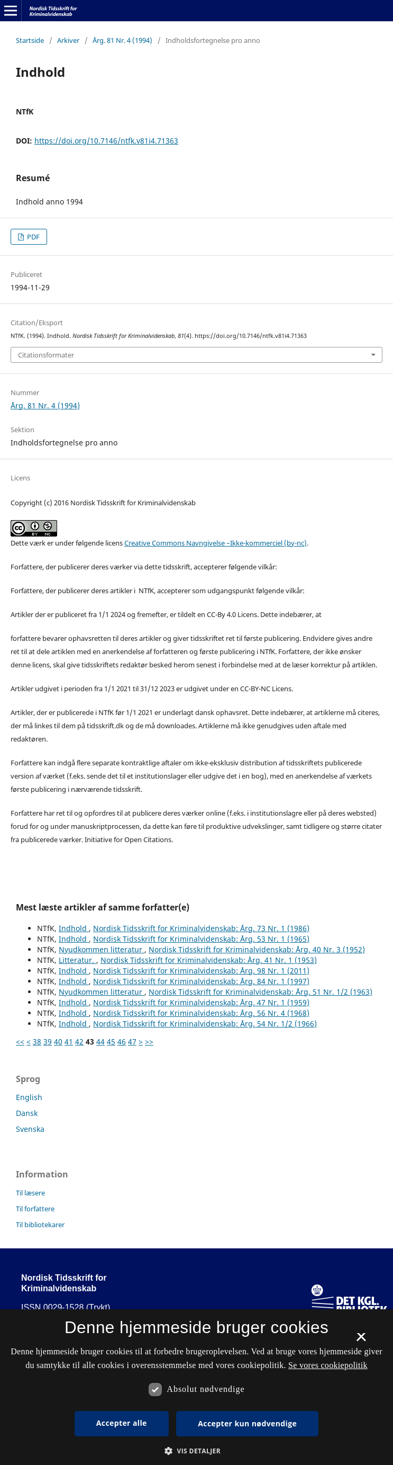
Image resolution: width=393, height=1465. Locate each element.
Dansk (27, 1113)
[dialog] (196, 1387)
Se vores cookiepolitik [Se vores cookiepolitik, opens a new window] (328, 1365)
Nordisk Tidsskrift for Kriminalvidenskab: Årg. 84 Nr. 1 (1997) (201, 981)
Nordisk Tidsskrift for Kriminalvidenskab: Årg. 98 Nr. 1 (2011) (201, 971)
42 (79, 1042)
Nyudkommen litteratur (101, 949)
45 (111, 1042)
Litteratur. (77, 960)
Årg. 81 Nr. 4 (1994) (122, 40)
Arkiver (68, 40)
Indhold (74, 928)
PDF (32, 237)
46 (121, 1042)
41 (69, 1042)
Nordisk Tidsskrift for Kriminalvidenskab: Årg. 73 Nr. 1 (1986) (201, 928)
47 (132, 1042)
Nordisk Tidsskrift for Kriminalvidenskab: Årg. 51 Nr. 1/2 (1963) (260, 992)
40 (58, 1042)
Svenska (30, 1129)
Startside (30, 40)
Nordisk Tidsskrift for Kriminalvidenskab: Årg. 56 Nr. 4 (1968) (201, 1013)
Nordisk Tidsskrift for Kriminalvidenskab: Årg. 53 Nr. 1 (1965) (201, 939)
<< (20, 1042)
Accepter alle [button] (121, 1423)
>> (149, 1042)
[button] (196, 1451)
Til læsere (30, 1193)
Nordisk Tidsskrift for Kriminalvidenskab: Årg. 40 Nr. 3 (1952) (257, 949)
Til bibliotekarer (40, 1224)
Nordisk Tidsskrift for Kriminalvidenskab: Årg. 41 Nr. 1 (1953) (208, 960)
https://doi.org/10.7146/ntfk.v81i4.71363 (106, 141)
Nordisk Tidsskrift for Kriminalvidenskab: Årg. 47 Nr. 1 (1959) (201, 1002)
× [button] (361, 1340)
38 (37, 1042)
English (29, 1097)
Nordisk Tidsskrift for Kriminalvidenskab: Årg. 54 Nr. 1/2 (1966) (205, 1024)
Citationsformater (46, 355)
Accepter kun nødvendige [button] (247, 1423)
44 (100, 1042)
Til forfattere (35, 1208)
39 (47, 1042)
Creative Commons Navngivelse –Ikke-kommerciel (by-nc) (215, 543)
